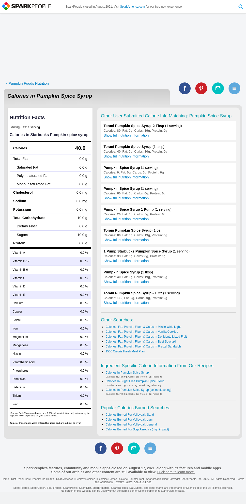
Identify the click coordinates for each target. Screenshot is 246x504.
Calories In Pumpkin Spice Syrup (127, 372)
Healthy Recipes (85, 478)
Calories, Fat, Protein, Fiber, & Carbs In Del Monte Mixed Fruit (146, 336)
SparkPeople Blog (157, 478)
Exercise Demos (107, 478)
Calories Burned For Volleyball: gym (129, 419)
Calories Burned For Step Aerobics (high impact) (137, 429)
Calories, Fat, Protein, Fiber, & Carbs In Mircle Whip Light (143, 327)
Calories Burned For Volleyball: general (131, 424)
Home (5, 478)
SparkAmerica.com (132, 6)
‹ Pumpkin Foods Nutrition (27, 83)
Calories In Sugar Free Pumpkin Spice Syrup (135, 381)
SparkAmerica (64, 478)
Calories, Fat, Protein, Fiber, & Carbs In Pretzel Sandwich (143, 346)
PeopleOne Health (43, 478)
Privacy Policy (123, 481)
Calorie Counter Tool (131, 478)
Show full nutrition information (126, 135)
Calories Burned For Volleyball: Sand (130, 414)
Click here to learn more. (176, 472)
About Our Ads (143, 481)
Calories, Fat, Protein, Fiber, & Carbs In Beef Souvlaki (141, 341)
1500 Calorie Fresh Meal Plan (125, 351)
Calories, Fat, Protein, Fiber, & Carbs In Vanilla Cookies (142, 331)
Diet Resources (20, 478)
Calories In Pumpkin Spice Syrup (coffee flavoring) (138, 390)
